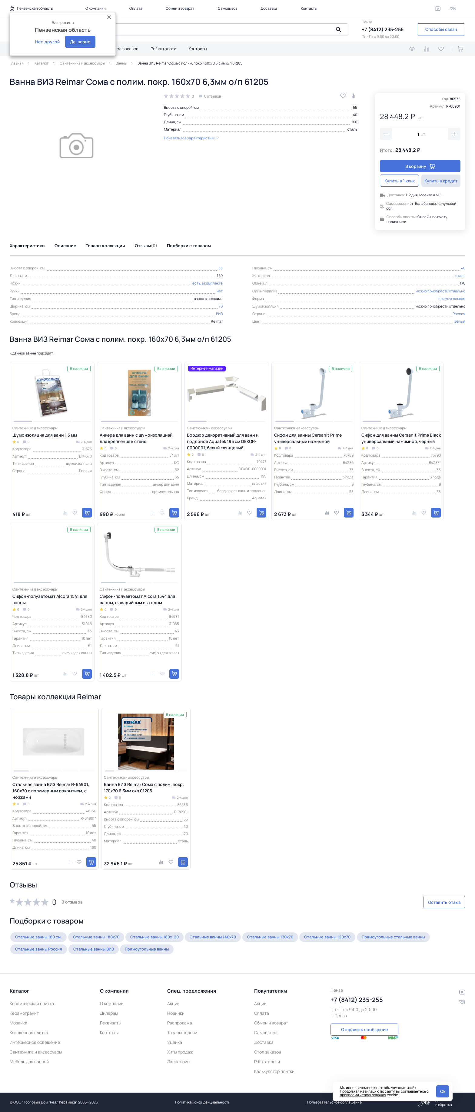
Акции (173, 1003)
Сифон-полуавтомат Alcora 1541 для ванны (49, 599)
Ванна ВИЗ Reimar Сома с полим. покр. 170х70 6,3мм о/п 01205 (144, 787)
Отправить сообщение (364, 1029)
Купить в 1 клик (399, 181)
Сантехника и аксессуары (36, 1052)
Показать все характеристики (191, 138)
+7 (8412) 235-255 (383, 29)
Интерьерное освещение (35, 1042)
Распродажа (179, 1023)
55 (355, 107)
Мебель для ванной (29, 1061)
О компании (95, 8)
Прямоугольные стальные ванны (50, 949)
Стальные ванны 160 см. (41, 937)
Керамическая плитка (32, 1003)
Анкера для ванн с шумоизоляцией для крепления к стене (136, 438)
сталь (352, 129)
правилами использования (363, 1094)
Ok (442, 1091)
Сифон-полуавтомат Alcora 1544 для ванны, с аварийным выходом (137, 599)
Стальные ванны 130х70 (292, 937)
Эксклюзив (178, 1061)
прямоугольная (451, 298)
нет (220, 291)
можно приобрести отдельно (440, 291)
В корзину (420, 166)
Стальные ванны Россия (122, 949)
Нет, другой (47, 42)
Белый (459, 321)
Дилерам (109, 1013)
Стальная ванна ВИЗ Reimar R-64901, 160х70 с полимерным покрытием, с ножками (50, 790)
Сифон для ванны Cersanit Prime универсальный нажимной (308, 438)
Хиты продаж (180, 1052)
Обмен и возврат (180, 8)
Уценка (174, 1042)
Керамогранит (24, 1013)
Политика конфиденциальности (202, 1102)
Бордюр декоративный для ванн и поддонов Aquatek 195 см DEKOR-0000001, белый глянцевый (222, 441)
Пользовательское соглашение (334, 1102)
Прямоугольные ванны (241, 949)
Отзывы (146, 245)
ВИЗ (219, 313)
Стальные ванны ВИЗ (182, 949)
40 (355, 114)
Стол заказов (124, 49)
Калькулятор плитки (274, 1071)
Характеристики (27, 245)
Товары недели (182, 1032)
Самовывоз (227, 8)
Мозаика (18, 1023)
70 (221, 306)
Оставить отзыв (433, 902)
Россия (459, 313)
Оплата (135, 8)
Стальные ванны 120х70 (354, 937)
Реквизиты (110, 1023)
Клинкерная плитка (29, 1032)
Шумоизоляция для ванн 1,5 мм (44, 435)
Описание (65, 245)
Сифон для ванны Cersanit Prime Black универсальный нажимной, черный (401, 438)
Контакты (309, 8)
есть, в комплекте (207, 283)
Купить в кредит (440, 181)
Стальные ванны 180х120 (167, 937)
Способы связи (441, 29)
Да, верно (80, 42)
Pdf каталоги (163, 49)
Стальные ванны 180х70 (103, 937)
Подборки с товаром (189, 245)
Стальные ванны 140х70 (230, 937)
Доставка (269, 8)
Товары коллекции (105, 245)
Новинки (175, 1013)
